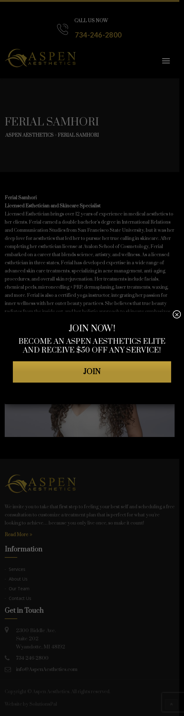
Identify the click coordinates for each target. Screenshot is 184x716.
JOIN (92, 372)
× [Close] (177, 314)
